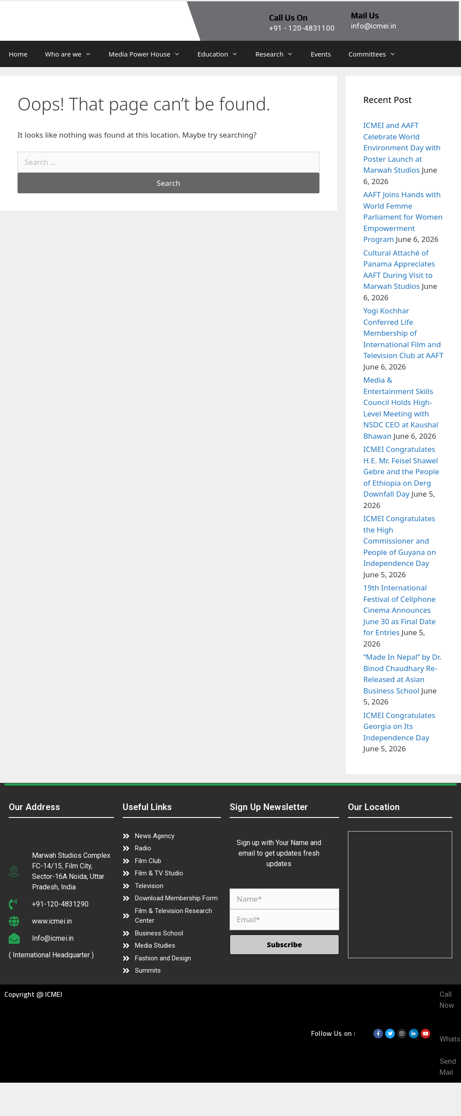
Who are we (72, 54)
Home (18, 54)
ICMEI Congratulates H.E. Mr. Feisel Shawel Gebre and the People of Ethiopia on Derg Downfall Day (401, 471)
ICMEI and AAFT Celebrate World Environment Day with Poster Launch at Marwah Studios (401, 147)
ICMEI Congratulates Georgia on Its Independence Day (399, 726)
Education (222, 54)
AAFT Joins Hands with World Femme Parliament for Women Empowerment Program (403, 216)
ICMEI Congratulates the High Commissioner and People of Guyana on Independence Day (399, 540)
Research (278, 54)
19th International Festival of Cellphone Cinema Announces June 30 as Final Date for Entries (399, 610)
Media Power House (149, 54)
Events (321, 54)
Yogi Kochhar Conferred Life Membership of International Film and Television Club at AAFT (403, 333)
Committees (376, 54)
